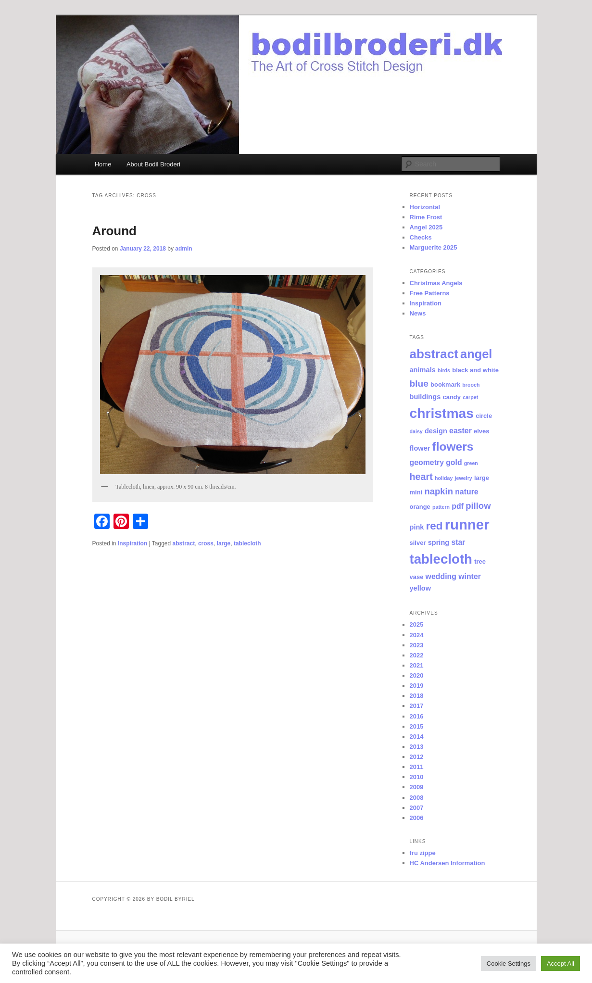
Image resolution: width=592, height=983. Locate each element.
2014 (417, 736)
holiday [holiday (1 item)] (444, 478)
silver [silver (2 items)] (418, 542)
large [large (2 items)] (481, 477)
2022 (417, 655)
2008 (417, 797)
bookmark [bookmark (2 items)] (445, 384)
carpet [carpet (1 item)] (470, 397)
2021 (417, 665)
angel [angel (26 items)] (476, 354)
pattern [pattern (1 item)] (441, 507)
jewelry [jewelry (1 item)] (463, 478)
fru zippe (423, 853)
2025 (417, 624)
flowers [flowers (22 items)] (453, 446)
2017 (417, 705)
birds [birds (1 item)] (444, 370)
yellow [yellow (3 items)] (420, 588)
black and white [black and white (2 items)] (475, 370)
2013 (417, 746)
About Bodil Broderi (153, 164)
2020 (417, 675)
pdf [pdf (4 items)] (458, 506)
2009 (417, 787)
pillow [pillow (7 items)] (478, 506)
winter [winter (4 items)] (469, 576)
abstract (184, 543)
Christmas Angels (436, 283)
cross (206, 543)
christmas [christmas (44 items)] (442, 413)
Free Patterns (430, 293)
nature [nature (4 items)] (467, 492)
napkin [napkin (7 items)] (438, 491)
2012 (417, 756)
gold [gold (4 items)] (454, 462)
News (418, 313)
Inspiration (132, 543)
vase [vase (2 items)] (417, 576)
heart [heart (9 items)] (421, 476)
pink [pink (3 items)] (417, 527)
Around (114, 231)
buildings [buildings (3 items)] (425, 397)
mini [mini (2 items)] (416, 492)
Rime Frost (426, 217)
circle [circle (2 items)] (484, 415)
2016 (417, 716)
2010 (417, 777)
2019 (417, 685)
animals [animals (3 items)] (423, 370)
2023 (417, 645)
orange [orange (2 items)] (420, 506)
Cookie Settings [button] (508, 963)
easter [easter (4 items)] (460, 431)
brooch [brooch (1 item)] (470, 385)
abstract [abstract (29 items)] (434, 354)
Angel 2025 (426, 227)
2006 (417, 817)
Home (103, 164)
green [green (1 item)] (471, 463)
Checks (421, 237)
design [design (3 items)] (436, 431)
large (224, 543)
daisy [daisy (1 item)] (416, 431)
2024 (417, 635)
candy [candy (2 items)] (451, 397)
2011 (417, 766)
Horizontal (425, 207)
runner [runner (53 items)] (467, 524)
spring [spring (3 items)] (439, 542)
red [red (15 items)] (434, 526)
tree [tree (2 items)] (480, 561)
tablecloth (247, 543)
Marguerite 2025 (433, 247)
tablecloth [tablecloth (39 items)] (441, 559)
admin (183, 248)
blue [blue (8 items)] (419, 383)
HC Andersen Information (447, 863)
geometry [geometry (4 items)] (427, 462)
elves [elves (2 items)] (482, 431)
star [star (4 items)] (458, 542)
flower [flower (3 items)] (420, 448)
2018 (417, 695)
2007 (417, 807)
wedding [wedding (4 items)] (441, 576)
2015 (417, 726)
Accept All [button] (560, 963)
